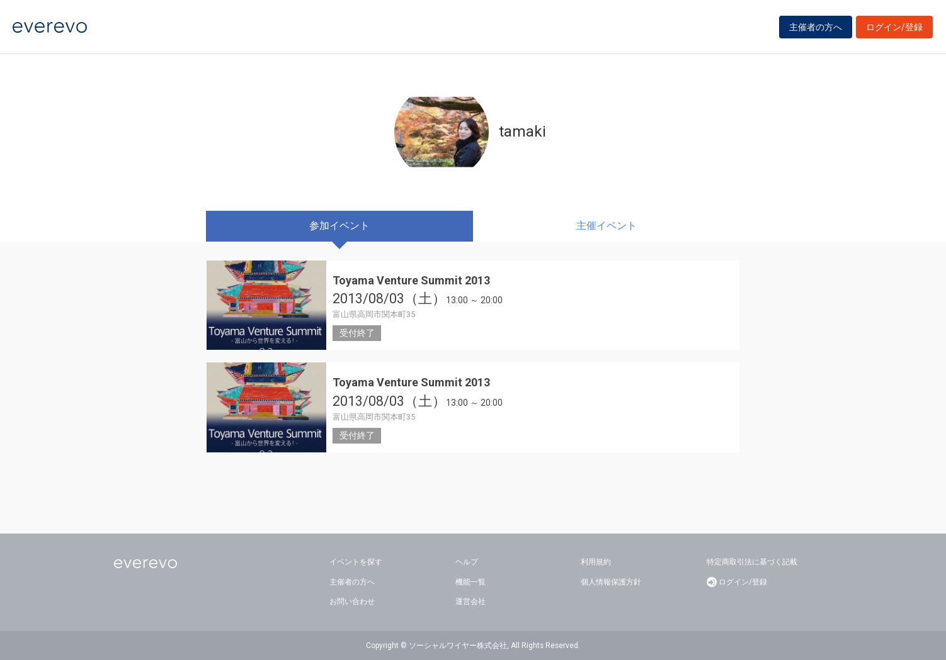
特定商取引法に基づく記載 (752, 561)
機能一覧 (470, 582)
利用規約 (596, 561)
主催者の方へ (815, 27)
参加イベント (339, 226)
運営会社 (470, 601)
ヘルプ (466, 561)
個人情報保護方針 (611, 582)
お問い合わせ (352, 601)
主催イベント (606, 226)
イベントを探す (355, 561)
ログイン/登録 (894, 27)
